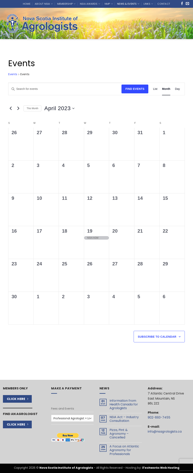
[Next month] (18, 108)
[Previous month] (10, 108)
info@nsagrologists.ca (165, 431)
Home (26, 3)
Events (12, 74)
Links (148, 4)
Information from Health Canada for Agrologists (124, 404)
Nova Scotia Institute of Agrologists (66, 468)
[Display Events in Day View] (177, 89)
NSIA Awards (90, 4)
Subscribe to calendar (157, 336)
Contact (163, 3)
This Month (32, 108)
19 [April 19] (89, 231)
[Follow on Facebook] (182, 4)
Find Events (134, 88)
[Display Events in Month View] (166, 89)
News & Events (128, 4)
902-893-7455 (159, 417)
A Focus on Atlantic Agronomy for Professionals (124, 450)
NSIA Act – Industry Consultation (124, 419)
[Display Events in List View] (155, 89)
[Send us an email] (187, 4)
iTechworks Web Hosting (160, 468)
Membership (66, 4)
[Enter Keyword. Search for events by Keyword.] (64, 89)
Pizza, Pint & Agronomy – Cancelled (119, 433)
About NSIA (44, 4)
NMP (109, 4)
